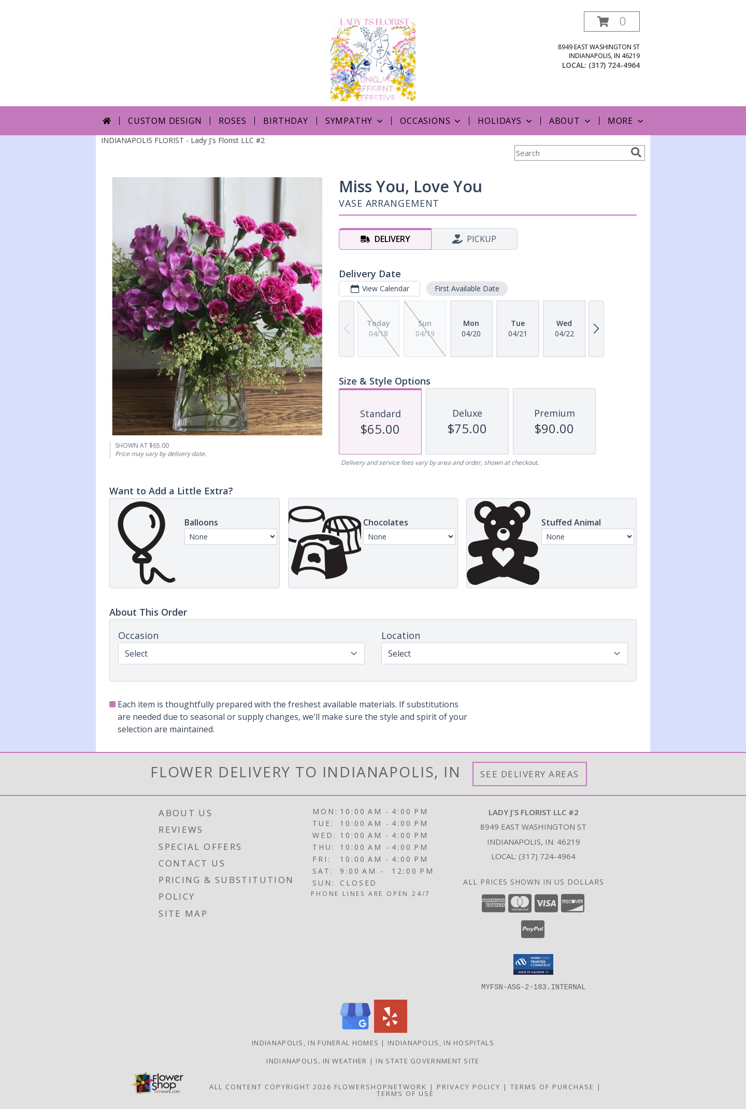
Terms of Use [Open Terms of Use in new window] (405, 1093)
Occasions (431, 120)
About (571, 120)
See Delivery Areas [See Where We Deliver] (529, 774)
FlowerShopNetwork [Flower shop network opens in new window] (380, 1086)
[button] (612, 21)
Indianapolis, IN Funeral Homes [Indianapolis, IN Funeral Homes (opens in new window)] (315, 1042)
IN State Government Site (427, 1060)
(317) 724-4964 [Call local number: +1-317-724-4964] (614, 65)
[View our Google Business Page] (355, 1029)
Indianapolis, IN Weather (316, 1060)
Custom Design (165, 120)
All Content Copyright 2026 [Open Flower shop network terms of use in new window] (270, 1086)
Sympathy (355, 120)
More (626, 120)
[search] (636, 152)
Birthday (285, 120)
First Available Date (467, 288)
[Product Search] (570, 153)
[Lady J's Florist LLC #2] (373, 59)
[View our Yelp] (390, 1029)
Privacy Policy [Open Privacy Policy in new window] (468, 1086)
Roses (232, 120)
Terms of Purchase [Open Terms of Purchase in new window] (552, 1086)
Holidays (506, 120)
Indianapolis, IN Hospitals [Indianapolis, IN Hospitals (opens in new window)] (441, 1042)
